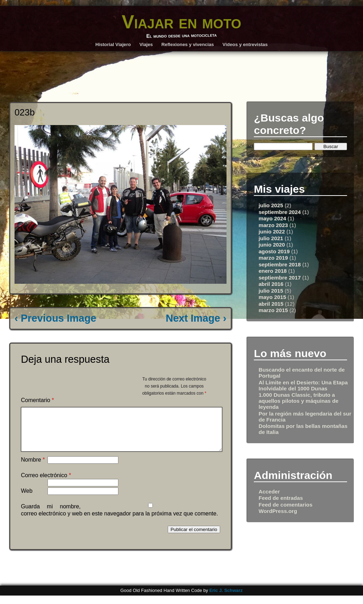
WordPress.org (277, 511)
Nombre (33, 468)
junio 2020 (271, 245)
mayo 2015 (272, 297)
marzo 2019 (273, 258)
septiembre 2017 (279, 278)
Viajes (146, 44)
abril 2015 (270, 304)
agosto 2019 (274, 251)
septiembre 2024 (279, 212)
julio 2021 (270, 238)
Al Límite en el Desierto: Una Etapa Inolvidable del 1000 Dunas (303, 385)
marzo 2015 (273, 310)
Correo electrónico (46, 484)
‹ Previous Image (55, 318)
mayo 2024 (272, 218)
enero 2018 (272, 271)
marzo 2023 (273, 225)
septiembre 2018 (279, 264)
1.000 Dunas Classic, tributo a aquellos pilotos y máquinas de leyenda (298, 401)
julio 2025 (270, 205)
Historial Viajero (113, 44)
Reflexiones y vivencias (187, 44)
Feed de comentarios (285, 505)
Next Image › (196, 318)
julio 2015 (270, 291)
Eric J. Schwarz (225, 599)
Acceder (269, 492)
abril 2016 (270, 284)
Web (27, 499)
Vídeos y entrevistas (245, 44)
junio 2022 (271, 231)
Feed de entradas (280, 498)
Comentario (37, 400)
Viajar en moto (181, 21)
